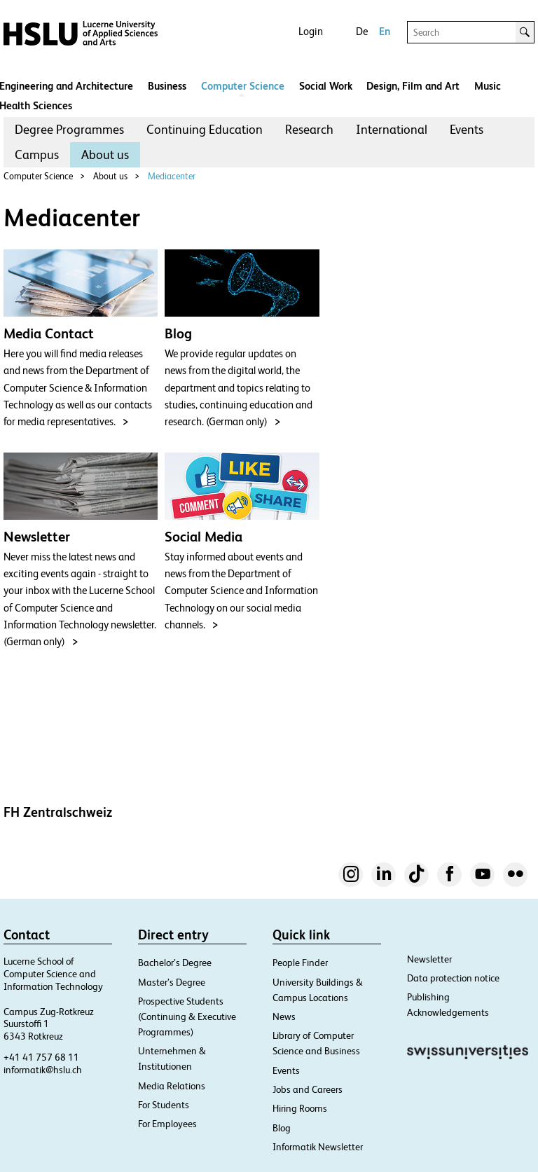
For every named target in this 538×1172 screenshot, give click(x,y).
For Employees (167, 1123)
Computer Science (242, 86)
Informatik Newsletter (318, 1146)
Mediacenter (171, 176)
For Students (163, 1104)
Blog (282, 1127)
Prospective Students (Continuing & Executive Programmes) (187, 1016)
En (384, 31)
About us (105, 154)
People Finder (300, 962)
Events (466, 129)
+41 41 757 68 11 (41, 1057)
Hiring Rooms (300, 1108)
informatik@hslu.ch (43, 1069)
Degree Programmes (69, 129)
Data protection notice (453, 978)
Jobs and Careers (308, 1089)
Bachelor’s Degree (175, 962)
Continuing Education (204, 129)
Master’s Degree (171, 982)
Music (487, 86)
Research (309, 129)
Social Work (325, 86)
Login (310, 31)
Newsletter (429, 959)
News (284, 1016)
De (362, 31)
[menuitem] (69, 129)
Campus (37, 154)
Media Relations (171, 1085)
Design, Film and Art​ (413, 86)
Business (167, 86)
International (391, 129)
